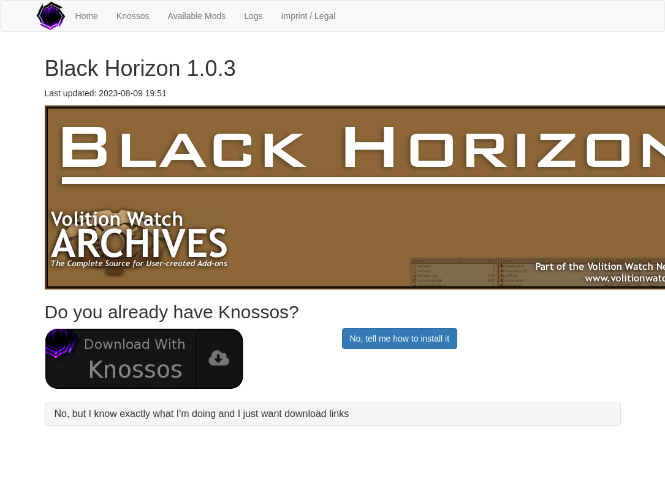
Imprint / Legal (308, 16)
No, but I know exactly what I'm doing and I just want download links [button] (202, 413)
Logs (253, 16)
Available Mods (197, 16)
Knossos (133, 16)
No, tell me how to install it (400, 338)
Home (86, 16)
